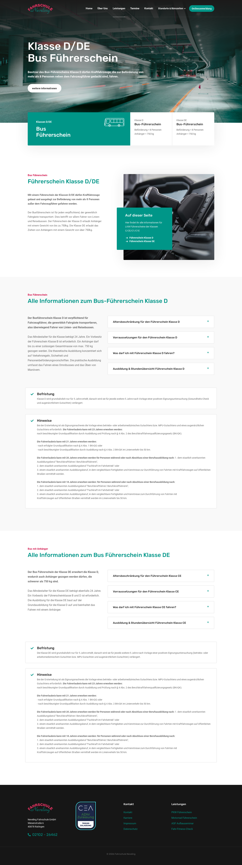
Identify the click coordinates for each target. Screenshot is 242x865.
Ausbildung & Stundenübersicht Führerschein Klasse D (148, 368)
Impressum (130, 823)
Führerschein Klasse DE (140, 241)
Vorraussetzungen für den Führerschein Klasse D (145, 337)
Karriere (128, 817)
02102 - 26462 (42, 834)
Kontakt (128, 812)
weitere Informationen (44, 88)
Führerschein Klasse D (139, 238)
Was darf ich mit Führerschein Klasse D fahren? (143, 353)
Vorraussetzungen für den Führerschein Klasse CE (146, 591)
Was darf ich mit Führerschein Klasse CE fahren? (144, 607)
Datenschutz (130, 828)
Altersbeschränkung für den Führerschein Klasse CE (147, 575)
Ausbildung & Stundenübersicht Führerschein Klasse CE (149, 622)
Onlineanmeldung (202, 8)
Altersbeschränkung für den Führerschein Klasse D (146, 321)
